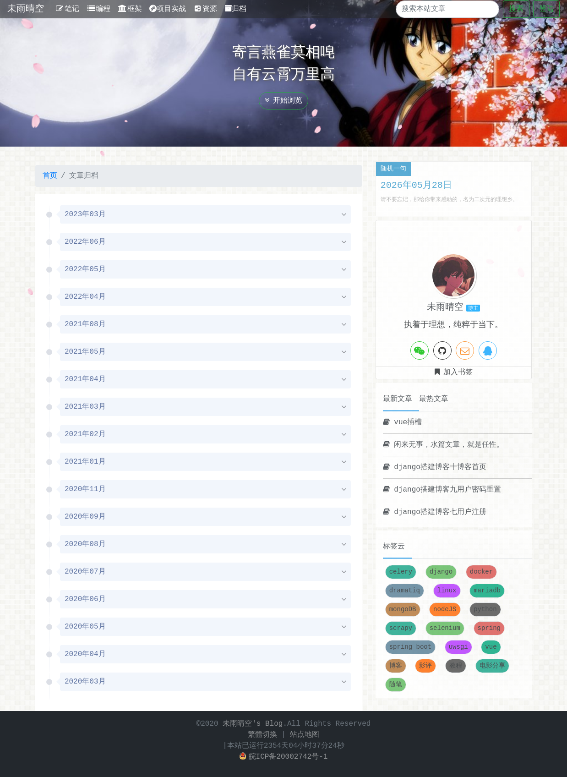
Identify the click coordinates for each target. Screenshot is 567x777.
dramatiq (404, 590)
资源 (205, 9)
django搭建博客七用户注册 (434, 512)
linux (447, 590)
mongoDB (402, 609)
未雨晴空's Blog (253, 724)
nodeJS (444, 609)
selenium (445, 628)
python (485, 609)
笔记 (67, 9)
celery (400, 572)
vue (490, 647)
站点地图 (304, 735)
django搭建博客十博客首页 (434, 467)
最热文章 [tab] (433, 399)
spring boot (410, 647)
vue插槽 (402, 422)
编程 (99, 9)
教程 (455, 666)
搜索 (516, 9)
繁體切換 (262, 735)
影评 (425, 666)
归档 (235, 9)
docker (481, 572)
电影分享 (492, 666)
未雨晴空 (25, 9)
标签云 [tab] (394, 547)
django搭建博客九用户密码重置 (442, 490)
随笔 (395, 684)
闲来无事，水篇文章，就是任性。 (443, 445)
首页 (50, 176)
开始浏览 (283, 101)
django (441, 572)
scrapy (400, 628)
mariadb (487, 590)
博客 (395, 666)
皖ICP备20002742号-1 (284, 757)
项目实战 (167, 9)
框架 (130, 9)
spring (489, 628)
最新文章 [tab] (397, 399)
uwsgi (458, 647)
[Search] (439, 9)
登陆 (546, 9)
